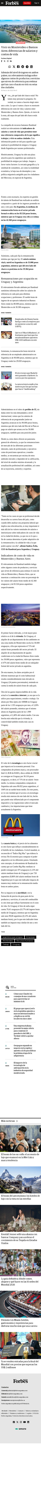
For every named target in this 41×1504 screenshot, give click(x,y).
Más (23, 987)
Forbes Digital (6, 58)
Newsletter (12, 1411)
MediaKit (4, 1411)
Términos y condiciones (17, 1413)
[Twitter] (17, 1422)
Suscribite (27, 3)
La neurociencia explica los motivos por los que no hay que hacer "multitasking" (26, 386)
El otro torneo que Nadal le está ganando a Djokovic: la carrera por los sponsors (26, 375)
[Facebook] (14, 1422)
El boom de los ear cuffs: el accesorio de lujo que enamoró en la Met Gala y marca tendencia (20, 1157)
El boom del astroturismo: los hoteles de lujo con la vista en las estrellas (20, 1197)
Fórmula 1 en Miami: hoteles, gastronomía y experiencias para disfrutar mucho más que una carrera (19, 1323)
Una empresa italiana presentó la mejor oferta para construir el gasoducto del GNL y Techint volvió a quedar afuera (24, 1032)
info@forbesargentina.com (14, 1394)
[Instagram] (21, 1422)
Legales (29, 1413)
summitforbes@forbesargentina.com (17, 1397)
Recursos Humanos (25, 941)
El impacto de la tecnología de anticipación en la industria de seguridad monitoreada (23, 1068)
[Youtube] (24, 1422)
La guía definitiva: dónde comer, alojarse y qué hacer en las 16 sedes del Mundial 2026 (19, 1282)
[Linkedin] (28, 1422)
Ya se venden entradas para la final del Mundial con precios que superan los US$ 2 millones (19, 1364)
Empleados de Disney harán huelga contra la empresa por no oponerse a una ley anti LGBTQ (27, 323)
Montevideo (8, 941)
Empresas (30, 937)
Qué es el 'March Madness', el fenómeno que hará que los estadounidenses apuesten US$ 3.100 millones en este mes (27, 338)
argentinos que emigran (13, 937)
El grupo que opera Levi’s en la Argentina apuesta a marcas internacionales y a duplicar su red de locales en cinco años (24, 1014)
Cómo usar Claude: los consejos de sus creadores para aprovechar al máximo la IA (25, 998)
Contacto (21, 1411)
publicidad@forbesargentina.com (17, 1390)
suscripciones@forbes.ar (17, 1400)
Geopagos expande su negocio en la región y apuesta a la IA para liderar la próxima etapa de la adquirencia (25, 1051)
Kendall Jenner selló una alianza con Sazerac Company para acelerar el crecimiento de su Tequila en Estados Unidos (19, 1238)
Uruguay (16, 944)
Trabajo (6, 944)
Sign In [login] (36, 3)
